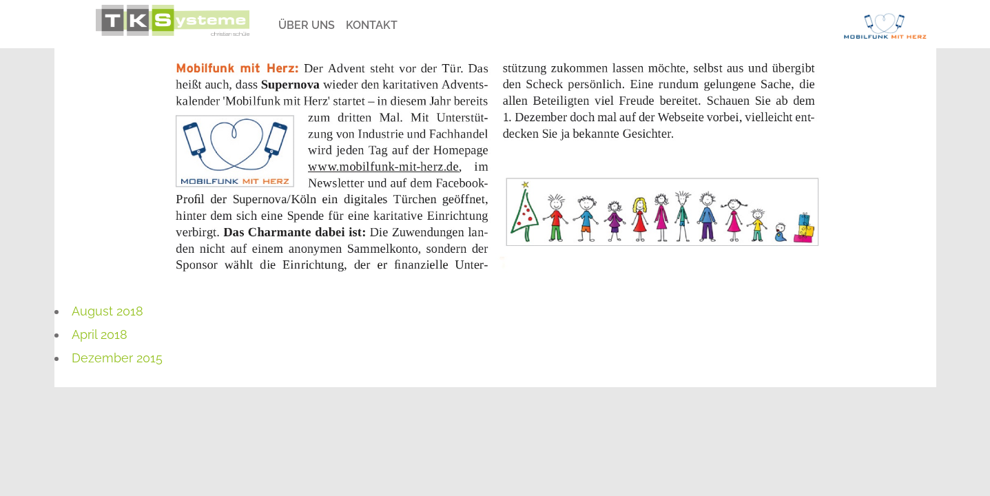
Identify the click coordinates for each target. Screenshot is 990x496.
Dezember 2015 (117, 358)
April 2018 (99, 334)
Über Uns (306, 25)
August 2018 (107, 311)
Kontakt (372, 25)
